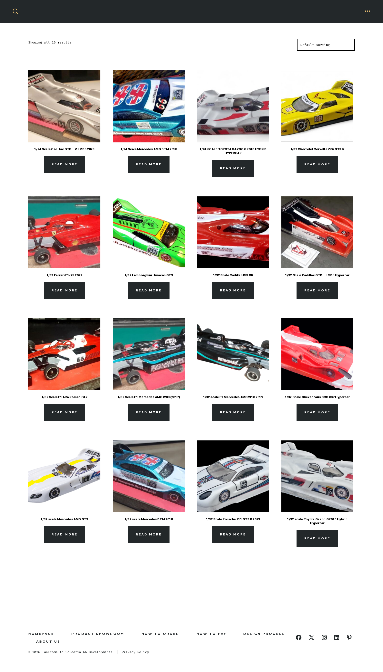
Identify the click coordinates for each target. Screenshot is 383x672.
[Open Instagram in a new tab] (324, 637)
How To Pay (211, 634)
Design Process (264, 634)
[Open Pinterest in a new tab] (349, 637)
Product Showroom (97, 634)
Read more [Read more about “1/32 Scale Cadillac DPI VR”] (233, 290)
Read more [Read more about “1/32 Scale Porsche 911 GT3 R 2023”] (233, 534)
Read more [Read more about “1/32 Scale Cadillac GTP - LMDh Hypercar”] (317, 290)
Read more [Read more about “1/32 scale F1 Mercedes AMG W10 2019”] (233, 412)
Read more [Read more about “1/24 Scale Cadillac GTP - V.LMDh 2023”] (64, 164)
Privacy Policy (135, 652)
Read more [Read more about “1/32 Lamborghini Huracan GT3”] (149, 290)
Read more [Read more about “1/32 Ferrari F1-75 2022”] (64, 290)
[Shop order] (326, 45)
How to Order (160, 634)
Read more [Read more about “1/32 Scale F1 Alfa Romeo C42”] (64, 412)
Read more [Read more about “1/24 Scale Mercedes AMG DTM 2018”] (149, 164)
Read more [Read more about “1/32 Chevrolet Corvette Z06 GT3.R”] (317, 164)
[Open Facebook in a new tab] (298, 637)
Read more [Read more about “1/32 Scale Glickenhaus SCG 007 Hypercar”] (317, 412)
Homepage (41, 634)
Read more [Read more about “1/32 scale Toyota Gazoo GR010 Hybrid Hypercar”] (317, 538)
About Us (48, 641)
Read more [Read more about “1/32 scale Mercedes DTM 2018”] (149, 534)
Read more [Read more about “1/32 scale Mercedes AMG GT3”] (64, 534)
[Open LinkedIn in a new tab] (336, 637)
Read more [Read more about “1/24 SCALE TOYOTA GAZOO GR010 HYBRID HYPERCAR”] (233, 168)
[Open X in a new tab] (311, 637)
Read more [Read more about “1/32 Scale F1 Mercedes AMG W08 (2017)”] (149, 412)
